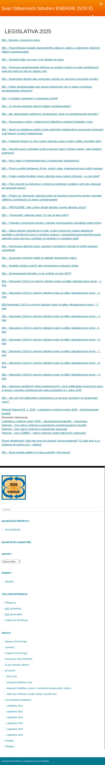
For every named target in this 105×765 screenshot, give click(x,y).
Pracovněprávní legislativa (18, 700)
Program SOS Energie (16, 653)
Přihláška (9, 746)
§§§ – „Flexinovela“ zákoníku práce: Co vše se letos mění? (35, 215)
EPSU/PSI (10, 670)
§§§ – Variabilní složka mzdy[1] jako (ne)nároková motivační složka (40, 265)
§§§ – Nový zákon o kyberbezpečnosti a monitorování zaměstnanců (40, 160)
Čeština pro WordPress (16, 620)
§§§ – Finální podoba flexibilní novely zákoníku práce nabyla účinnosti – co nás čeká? (51, 176)
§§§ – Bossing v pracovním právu (21, 40)
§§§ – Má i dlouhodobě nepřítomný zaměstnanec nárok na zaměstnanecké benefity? (50, 114)
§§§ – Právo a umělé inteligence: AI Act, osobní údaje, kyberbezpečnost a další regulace (52, 168)
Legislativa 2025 (14, 729)
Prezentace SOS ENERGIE (18, 659)
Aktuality (9, 581)
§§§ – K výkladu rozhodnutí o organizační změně (30, 98)
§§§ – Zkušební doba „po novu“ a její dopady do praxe (33, 59)
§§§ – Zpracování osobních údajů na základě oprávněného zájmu (39, 258)
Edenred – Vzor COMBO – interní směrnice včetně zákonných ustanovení (44, 433)
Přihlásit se (10, 602)
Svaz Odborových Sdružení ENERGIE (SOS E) (47, 8)
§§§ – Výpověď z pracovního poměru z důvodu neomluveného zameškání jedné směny (51, 223)
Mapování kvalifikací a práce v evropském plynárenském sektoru (38, 688)
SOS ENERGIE (12, 529)
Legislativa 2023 (14, 717)
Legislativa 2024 (14, 723)
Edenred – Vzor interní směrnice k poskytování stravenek (34, 429)
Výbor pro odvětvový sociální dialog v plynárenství (31, 694)
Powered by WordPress (12, 761)
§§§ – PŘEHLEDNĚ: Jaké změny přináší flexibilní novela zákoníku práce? (44, 207)
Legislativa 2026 (14, 735)
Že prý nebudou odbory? (17, 665)
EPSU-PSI (11, 676)
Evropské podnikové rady (19, 682)
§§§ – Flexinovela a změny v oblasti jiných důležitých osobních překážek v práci (47, 121)
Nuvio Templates (42, 761)
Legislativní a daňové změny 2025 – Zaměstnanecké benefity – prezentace (44, 421)
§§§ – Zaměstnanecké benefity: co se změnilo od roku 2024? (36, 273)
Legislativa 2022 (14, 711)
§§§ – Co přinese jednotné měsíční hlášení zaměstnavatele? (36, 106)
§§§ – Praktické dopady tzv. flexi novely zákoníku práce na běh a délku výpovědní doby (51, 141)
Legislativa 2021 (14, 705)
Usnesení (9, 647)
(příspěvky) (13, 608)
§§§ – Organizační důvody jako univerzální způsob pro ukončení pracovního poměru (50, 79)
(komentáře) (13, 614)
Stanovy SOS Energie (16, 641)
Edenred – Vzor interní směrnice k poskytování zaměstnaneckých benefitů (44, 425)
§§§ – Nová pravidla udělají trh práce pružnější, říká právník (36, 452)
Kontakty (9, 740)
